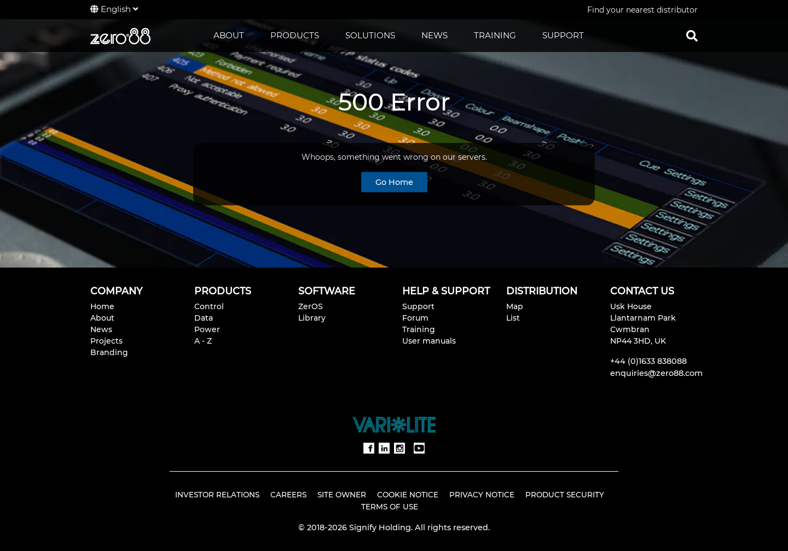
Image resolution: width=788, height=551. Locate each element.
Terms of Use (389, 506)
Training (418, 329)
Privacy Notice (481, 494)
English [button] (114, 9)
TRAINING (495, 35)
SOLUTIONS (370, 35)
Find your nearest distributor (642, 10)
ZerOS (310, 306)
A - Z (203, 341)
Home (102, 306)
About (102, 318)
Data (203, 318)
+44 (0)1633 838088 (648, 361)
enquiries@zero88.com (656, 373)
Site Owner (341, 494)
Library (312, 318)
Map (514, 306)
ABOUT (228, 35)
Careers (288, 494)
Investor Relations (217, 494)
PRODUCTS (294, 35)
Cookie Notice (407, 494)
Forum (415, 318)
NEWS (434, 35)
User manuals (429, 341)
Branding (109, 352)
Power (207, 329)
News (101, 329)
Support (418, 306)
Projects (106, 341)
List (513, 318)
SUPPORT (563, 35)
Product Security (564, 494)
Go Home (394, 182)
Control (209, 306)
